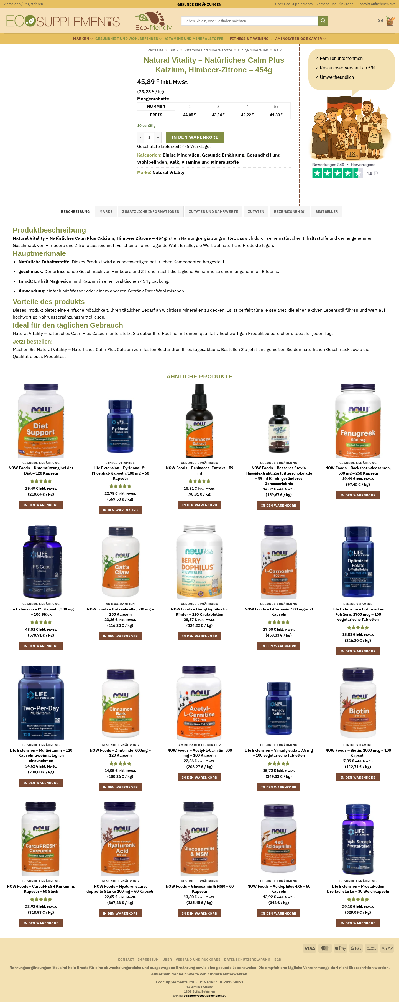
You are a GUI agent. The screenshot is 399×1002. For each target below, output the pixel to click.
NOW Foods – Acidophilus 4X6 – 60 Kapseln (278, 889)
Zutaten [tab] (256, 211)
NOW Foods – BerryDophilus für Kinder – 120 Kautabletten (199, 612)
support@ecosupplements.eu (205, 996)
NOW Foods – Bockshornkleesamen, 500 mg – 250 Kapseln (358, 470)
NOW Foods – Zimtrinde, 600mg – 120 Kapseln (120, 753)
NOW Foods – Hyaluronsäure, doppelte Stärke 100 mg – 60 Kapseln (120, 889)
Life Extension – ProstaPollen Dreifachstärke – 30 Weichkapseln (358, 889)
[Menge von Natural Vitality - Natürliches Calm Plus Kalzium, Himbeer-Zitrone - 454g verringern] (140, 137)
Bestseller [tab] (326, 211)
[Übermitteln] (323, 21)
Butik (173, 49)
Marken (83, 39)
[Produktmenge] (149, 137)
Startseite (154, 49)
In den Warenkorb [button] (41, 505)
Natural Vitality (168, 172)
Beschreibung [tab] (75, 211)
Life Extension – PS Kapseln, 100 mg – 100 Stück (41, 612)
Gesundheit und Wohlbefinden (128, 39)
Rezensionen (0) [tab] (290, 211)
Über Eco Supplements (294, 4)
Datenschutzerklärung (247, 959)
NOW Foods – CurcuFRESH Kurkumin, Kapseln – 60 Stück (41, 889)
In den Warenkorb (195, 137)
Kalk (278, 49)
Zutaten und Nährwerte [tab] (213, 211)
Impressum (148, 959)
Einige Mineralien (253, 49)
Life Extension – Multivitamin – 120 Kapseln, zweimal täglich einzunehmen (41, 755)
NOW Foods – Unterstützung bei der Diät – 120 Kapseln (41, 470)
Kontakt (126, 959)
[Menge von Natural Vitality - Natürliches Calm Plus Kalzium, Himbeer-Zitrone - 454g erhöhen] (158, 137)
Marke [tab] (105, 211)
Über (167, 959)
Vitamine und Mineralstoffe (196, 39)
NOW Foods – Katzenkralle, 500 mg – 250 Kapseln (120, 612)
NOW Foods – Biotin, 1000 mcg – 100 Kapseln (358, 753)
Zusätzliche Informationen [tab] (150, 211)
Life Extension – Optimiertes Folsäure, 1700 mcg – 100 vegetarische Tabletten (358, 614)
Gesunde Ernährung (223, 155)
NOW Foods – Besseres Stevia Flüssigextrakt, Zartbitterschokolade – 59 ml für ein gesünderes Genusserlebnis (278, 475)
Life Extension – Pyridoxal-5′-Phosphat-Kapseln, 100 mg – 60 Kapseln (120, 473)
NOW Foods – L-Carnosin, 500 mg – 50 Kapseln (279, 612)
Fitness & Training (251, 39)
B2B (277, 959)
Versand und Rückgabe (335, 4)
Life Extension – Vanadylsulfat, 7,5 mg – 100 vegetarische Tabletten (279, 753)
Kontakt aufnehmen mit (376, 4)
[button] (23, 4)
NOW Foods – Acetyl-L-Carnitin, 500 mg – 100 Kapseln (199, 753)
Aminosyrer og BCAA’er (300, 39)
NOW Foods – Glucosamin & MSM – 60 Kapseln (200, 889)
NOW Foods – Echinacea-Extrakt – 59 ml (199, 470)
